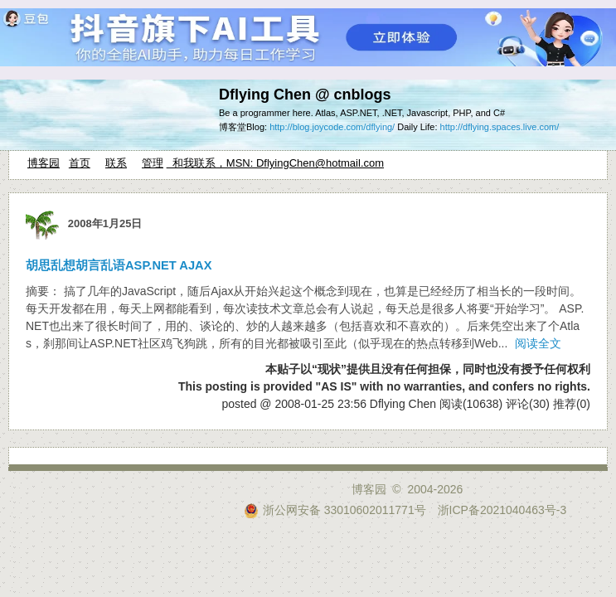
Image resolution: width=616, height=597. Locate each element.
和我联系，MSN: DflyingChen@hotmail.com (275, 163)
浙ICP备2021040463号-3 (502, 510)
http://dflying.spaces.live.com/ (500, 127)
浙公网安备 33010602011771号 (335, 510)
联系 (116, 163)
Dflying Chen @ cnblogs (305, 94)
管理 (152, 163)
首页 (79, 163)
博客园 (43, 163)
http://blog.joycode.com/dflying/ (332, 127)
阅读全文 (538, 343)
